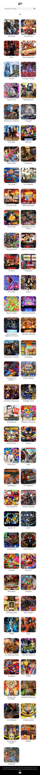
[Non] (38, 770)
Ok (20, 772)
